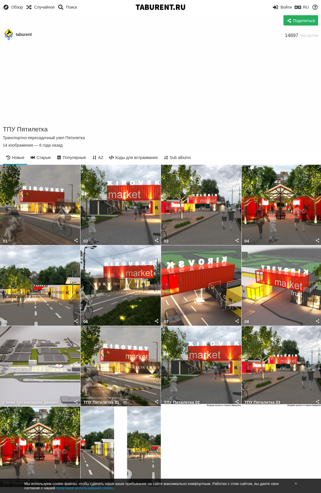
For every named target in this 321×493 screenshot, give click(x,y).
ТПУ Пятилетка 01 (101, 402)
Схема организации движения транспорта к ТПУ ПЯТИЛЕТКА (33, 402)
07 (166, 322)
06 (85, 322)
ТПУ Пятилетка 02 (182, 402)
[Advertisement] (160, 83)
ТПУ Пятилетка (25, 129)
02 (85, 241)
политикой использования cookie (84, 488)
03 (166, 241)
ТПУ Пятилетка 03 (262, 402)
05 (5, 322)
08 (246, 322)
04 (246, 241)
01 (5, 241)
